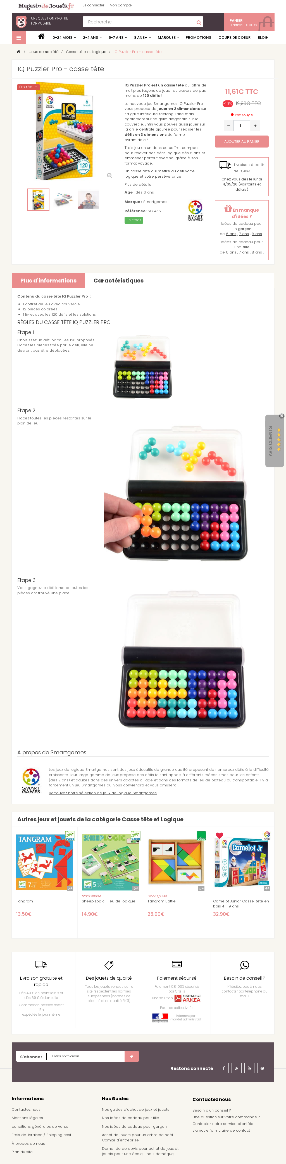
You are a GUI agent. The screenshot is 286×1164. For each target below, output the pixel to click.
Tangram (24, 901)
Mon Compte (121, 5)
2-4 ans (90, 37)
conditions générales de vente (40, 1126)
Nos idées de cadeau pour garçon (134, 1126)
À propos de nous (28, 1143)
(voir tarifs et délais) (241, 184)
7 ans (244, 233)
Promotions (198, 37)
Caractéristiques (119, 280)
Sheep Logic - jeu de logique (108, 901)
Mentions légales (27, 1117)
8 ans (257, 233)
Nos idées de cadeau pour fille (130, 1117)
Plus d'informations (48, 280)
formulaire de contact (230, 1130)
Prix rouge (244, 115)
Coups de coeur (234, 37)
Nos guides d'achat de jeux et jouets (135, 1109)
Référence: (136, 211)
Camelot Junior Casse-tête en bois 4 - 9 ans (241, 904)
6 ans (231, 233)
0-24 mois (62, 37)
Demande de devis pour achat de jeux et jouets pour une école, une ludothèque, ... (140, 1151)
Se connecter (93, 5)
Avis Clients (270, 441)
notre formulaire (49, 21)
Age (129, 192)
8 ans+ (140, 37)
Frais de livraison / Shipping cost (41, 1135)
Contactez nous (26, 1109)
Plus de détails (138, 184)
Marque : (133, 201)
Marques (167, 37)
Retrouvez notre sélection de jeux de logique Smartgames (103, 793)
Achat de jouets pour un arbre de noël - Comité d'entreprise (139, 1137)
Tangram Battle (161, 901)
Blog (263, 37)
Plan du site (22, 1152)
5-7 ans (116, 37)
